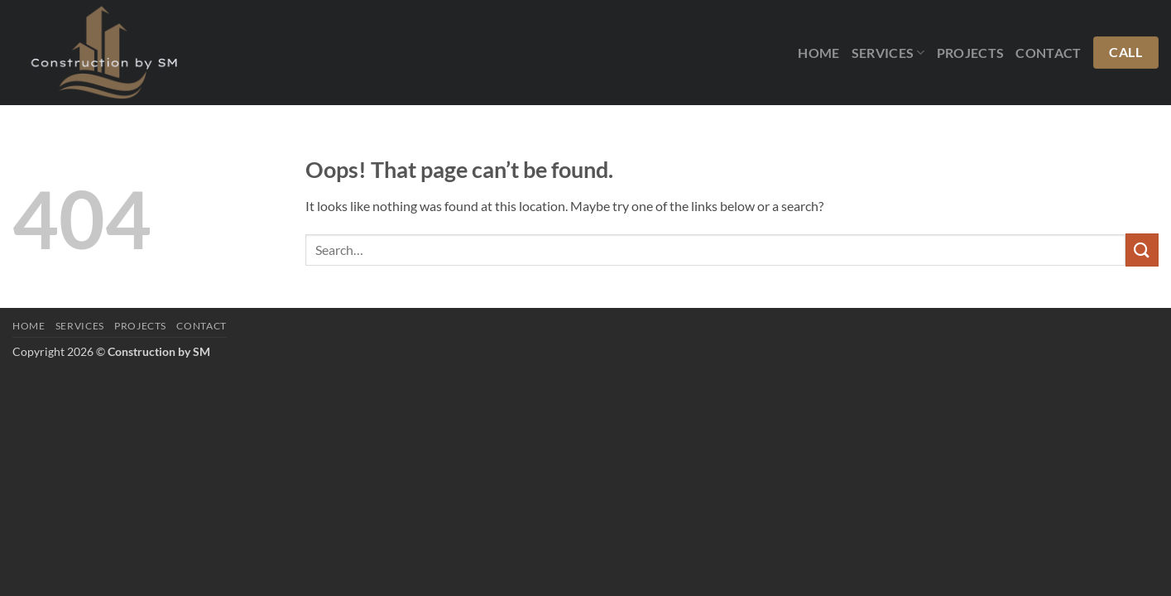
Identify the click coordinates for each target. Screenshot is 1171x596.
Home (818, 52)
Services (888, 53)
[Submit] (1142, 249)
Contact (1048, 52)
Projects (971, 52)
